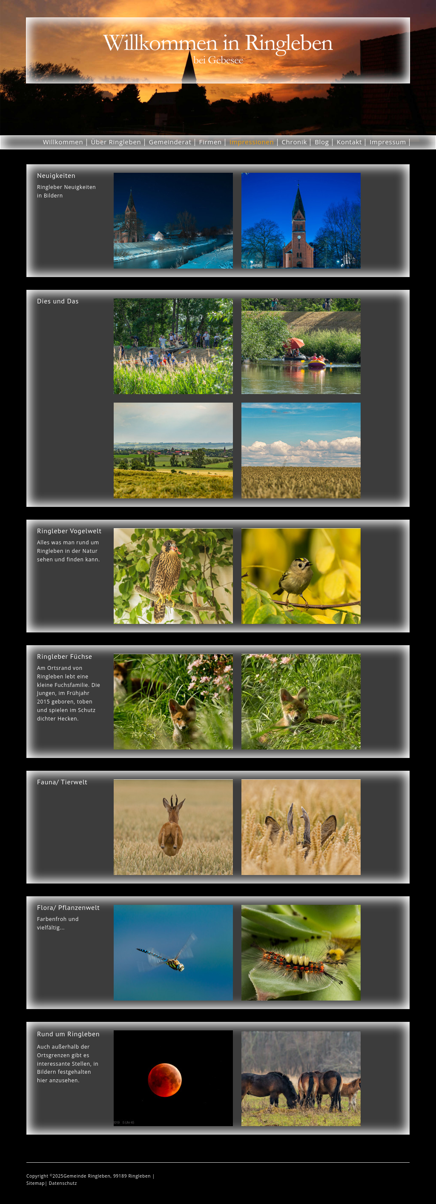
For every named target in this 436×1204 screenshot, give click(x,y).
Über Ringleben (116, 141)
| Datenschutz (61, 1183)
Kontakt (349, 141)
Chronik (294, 141)
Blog (322, 141)
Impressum (388, 141)
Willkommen (63, 141)
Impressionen (251, 141)
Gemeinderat (170, 141)
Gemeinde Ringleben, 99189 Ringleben (107, 1176)
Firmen (210, 141)
